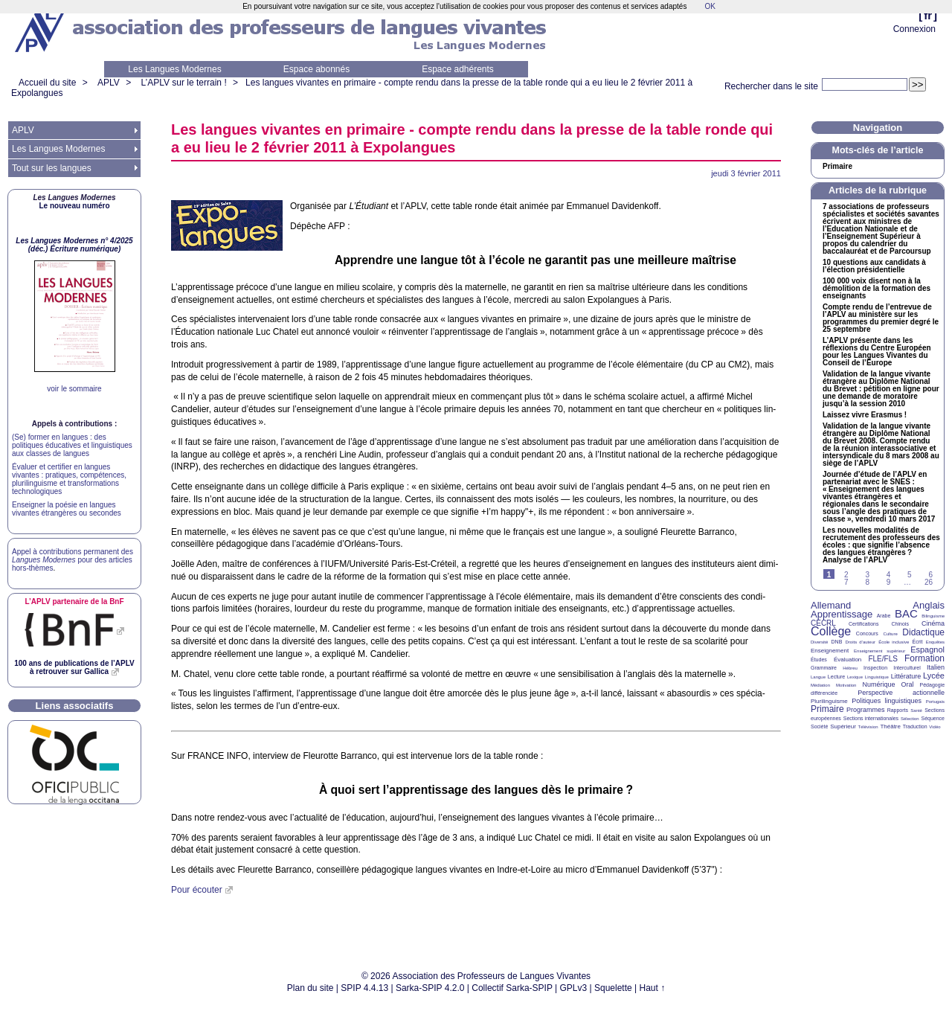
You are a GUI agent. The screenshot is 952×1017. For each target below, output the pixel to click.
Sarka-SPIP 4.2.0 (430, 988)
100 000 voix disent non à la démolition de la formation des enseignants (876, 288)
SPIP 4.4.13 (364, 988)
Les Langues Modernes (174, 69)
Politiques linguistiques (887, 701)
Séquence (933, 718)
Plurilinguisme (829, 701)
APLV (108, 82)
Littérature (906, 676)
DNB (837, 641)
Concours (867, 633)
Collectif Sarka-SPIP (512, 988)
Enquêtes (935, 642)
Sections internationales (870, 718)
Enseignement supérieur (879, 651)
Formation (924, 658)
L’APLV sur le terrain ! (184, 82)
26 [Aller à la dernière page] (928, 582)
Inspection (875, 667)
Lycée (934, 675)
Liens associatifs (75, 705)
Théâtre (890, 726)
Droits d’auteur (860, 642)
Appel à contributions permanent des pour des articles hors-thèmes (72, 560)
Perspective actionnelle (901, 692)
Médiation (820, 685)
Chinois (900, 623)
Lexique (855, 677)
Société (819, 726)
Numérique (878, 684)
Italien (936, 667)
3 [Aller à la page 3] (867, 575)
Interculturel (907, 667)
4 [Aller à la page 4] (889, 575)
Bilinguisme (933, 616)
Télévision (868, 727)
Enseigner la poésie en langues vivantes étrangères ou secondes (66, 509)
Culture (890, 634)
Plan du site (310, 988)
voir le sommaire (74, 389)
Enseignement (830, 650)
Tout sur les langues (51, 168)
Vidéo (934, 727)
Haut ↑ (653, 988)
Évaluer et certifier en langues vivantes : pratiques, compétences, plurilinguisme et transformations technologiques (69, 479)
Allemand (831, 605)
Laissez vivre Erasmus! (865, 415)
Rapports (897, 710)
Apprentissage (841, 614)
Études (819, 659)
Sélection (910, 718)
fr (928, 15)
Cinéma (933, 623)
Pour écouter (196, 890)
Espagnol (927, 649)
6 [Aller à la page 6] (930, 575)
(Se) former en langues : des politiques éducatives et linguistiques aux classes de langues (72, 445)
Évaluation (847, 659)
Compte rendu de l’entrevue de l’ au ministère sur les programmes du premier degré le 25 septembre (881, 318)
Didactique (923, 632)
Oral (907, 684)
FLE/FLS (882, 659)
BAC (906, 613)
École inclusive (893, 642)
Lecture (836, 676)
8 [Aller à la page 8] (867, 582)
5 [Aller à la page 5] (909, 575)
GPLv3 (574, 988)
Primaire (837, 166)
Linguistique (877, 677)
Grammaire (824, 667)
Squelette (613, 988)
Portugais (935, 701)
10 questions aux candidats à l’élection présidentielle (874, 266)
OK (709, 6)
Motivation (846, 685)
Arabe (884, 615)
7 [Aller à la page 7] (846, 582)
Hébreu (850, 668)
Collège (831, 631)
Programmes (865, 709)
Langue (818, 677)
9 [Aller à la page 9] (889, 582)
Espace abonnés (316, 69)
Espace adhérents (458, 69)
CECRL (823, 623)
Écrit (917, 641)
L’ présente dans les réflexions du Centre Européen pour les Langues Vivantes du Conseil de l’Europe (877, 352)
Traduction (915, 726)
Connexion (914, 29)
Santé (916, 710)
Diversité (819, 642)
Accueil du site (47, 82)
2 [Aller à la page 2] (846, 575)
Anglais (929, 605)
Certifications (863, 623)
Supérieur (843, 726)
